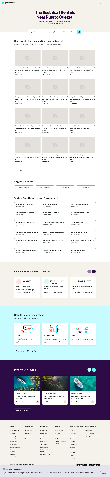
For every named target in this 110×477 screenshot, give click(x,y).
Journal (57, 426)
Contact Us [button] (13, 457)
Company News (59, 430)
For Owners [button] (28, 433)
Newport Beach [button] (74, 444)
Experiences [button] (44, 426)
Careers (12, 433)
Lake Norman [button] (73, 450)
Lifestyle (57, 433)
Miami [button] (71, 430)
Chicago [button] (72, 447)
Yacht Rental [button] (43, 444)
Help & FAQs (88, 430)
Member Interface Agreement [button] (15, 450)
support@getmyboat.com (92, 436)
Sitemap (12, 454)
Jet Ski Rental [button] (44, 433)
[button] (33, 44)
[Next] (94, 271)
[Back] (89, 271)
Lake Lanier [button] (73, 433)
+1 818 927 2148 (89, 433)
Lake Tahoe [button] (73, 436)
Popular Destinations (76, 426)
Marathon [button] (72, 458)
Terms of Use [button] (47, 472)
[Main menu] (107, 3)
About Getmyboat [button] (15, 430)
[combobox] (38, 32)
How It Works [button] (28, 430)
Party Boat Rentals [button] (45, 454)
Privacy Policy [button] (26, 474)
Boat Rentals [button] (43, 430)
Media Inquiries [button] (14, 436)
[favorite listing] (40, 68)
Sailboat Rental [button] (44, 447)
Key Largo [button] (73, 452)
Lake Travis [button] (73, 441)
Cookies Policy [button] (14, 444)
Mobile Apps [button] (28, 436)
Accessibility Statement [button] (16, 447)
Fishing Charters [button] (44, 436)
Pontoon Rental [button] (44, 441)
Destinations (58, 438)
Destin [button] (72, 455)
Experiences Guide (60, 436)
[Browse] (102, 3)
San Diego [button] (73, 438)
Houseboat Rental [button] (45, 438)
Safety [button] (27, 438)
